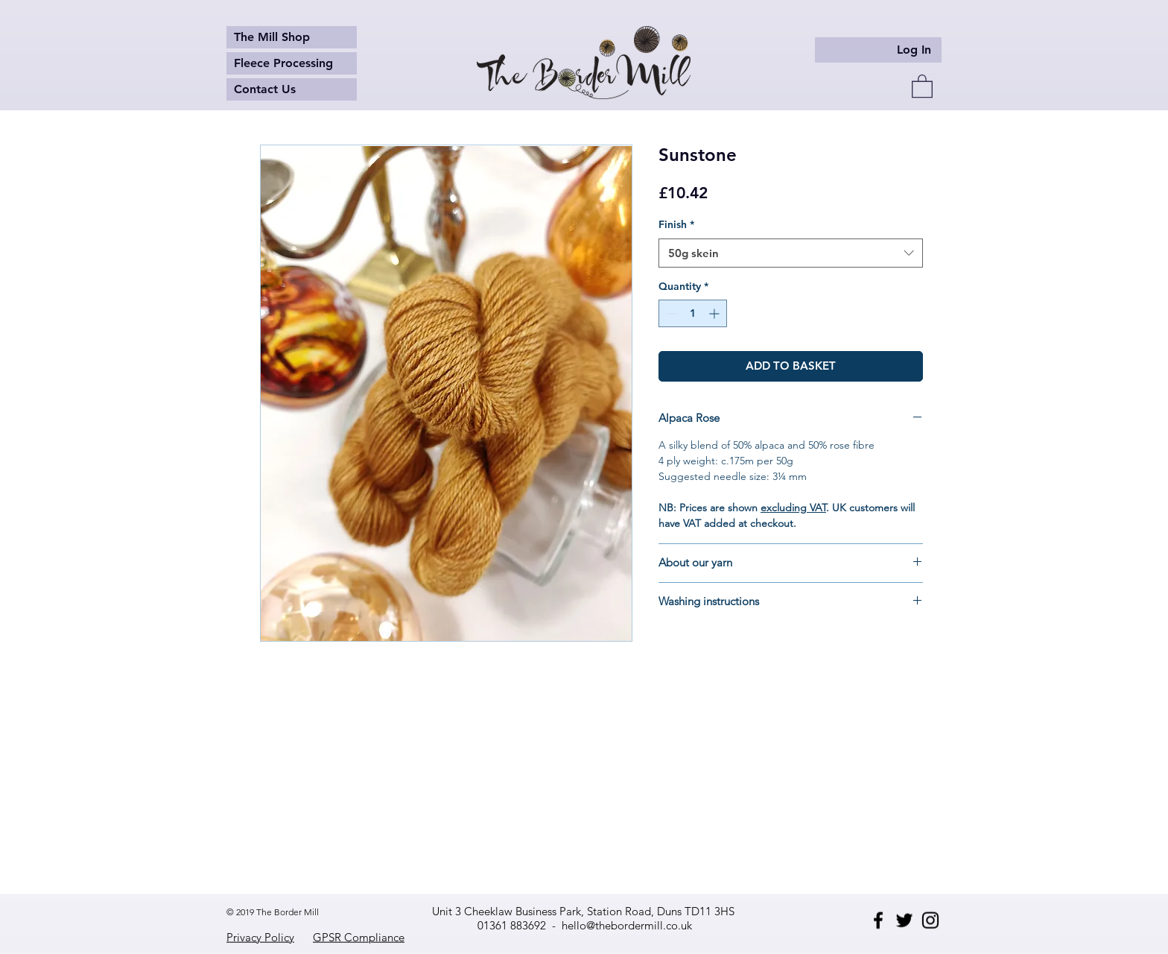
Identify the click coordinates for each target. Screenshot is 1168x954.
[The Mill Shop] (291, 37)
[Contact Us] (291, 89)
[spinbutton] (692, 313)
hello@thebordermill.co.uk (627, 925)
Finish (676, 224)
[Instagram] (930, 920)
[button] (922, 85)
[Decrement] (670, 313)
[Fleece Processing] (291, 63)
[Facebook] (878, 920)
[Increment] (715, 313)
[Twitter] (904, 920)
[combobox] (790, 253)
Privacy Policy (260, 937)
